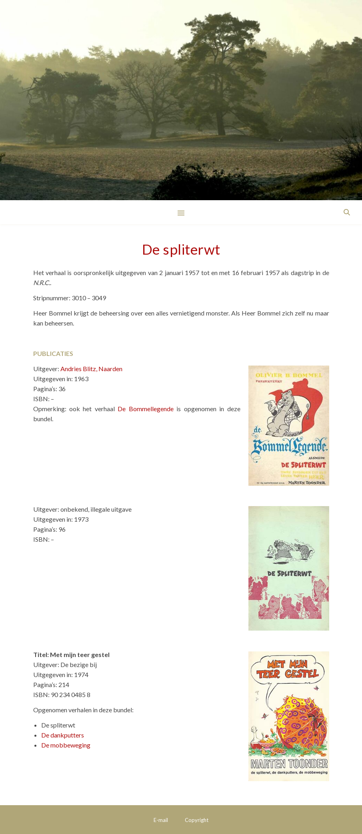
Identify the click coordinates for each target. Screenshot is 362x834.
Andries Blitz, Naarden (91, 368)
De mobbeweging (65, 745)
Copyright (196, 820)
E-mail (161, 820)
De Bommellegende (145, 408)
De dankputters (62, 735)
